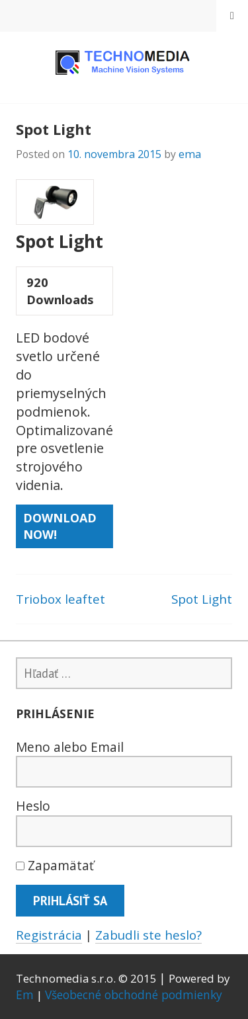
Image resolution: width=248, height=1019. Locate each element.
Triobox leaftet (60, 599)
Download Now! (60, 526)
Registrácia (49, 934)
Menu (232, 15)
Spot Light (201, 599)
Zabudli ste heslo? (148, 934)
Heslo (33, 806)
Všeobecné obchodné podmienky (133, 994)
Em (25, 994)
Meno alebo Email (70, 747)
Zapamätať (55, 865)
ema (190, 153)
